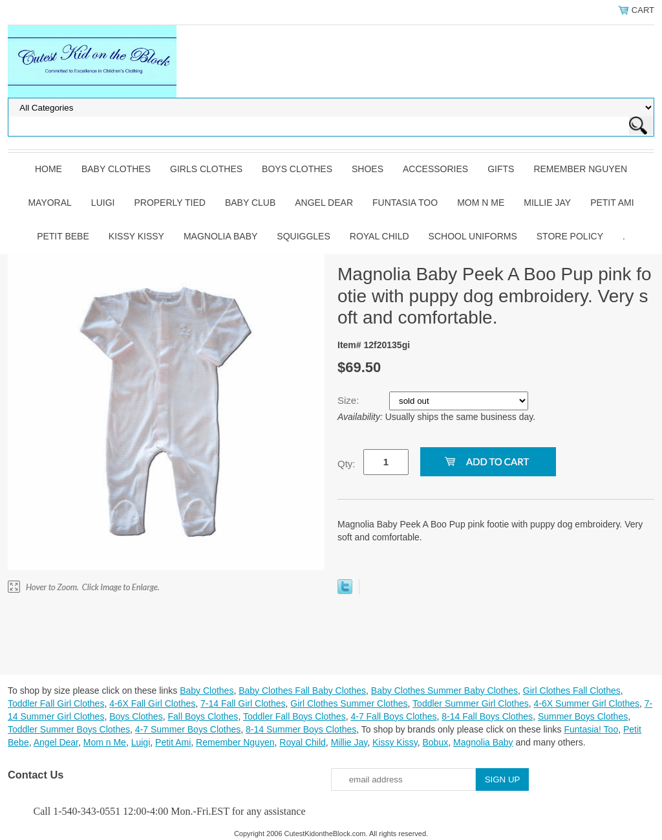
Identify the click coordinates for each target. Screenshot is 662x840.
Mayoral (49, 202)
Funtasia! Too (591, 729)
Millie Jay (547, 202)
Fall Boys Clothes (202, 716)
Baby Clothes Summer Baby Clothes (444, 690)
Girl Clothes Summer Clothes (348, 703)
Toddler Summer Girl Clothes (470, 703)
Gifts (500, 169)
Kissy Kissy (136, 236)
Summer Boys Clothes (583, 716)
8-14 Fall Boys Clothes (487, 716)
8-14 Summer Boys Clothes (301, 729)
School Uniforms (473, 236)
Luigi (103, 202)
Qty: (346, 463)
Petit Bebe (63, 236)
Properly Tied (169, 202)
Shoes (367, 169)
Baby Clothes (116, 169)
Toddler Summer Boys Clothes (69, 729)
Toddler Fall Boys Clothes (294, 716)
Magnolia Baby (220, 236)
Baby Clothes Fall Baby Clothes (302, 690)
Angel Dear (324, 202)
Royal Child (379, 236)
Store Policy (570, 236)
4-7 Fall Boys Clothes (393, 716)
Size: (349, 400)
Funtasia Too (405, 202)
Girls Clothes (206, 169)
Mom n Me (480, 202)
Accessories (435, 169)
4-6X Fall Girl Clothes (152, 703)
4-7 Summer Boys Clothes (187, 729)
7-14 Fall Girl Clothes (243, 703)
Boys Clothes (297, 169)
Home (48, 169)
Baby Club (250, 202)
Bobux (435, 742)
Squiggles (303, 236)
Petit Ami (612, 202)
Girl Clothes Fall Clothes (572, 690)
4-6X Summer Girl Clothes (586, 703)
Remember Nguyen (580, 169)
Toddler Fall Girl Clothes (56, 703)
